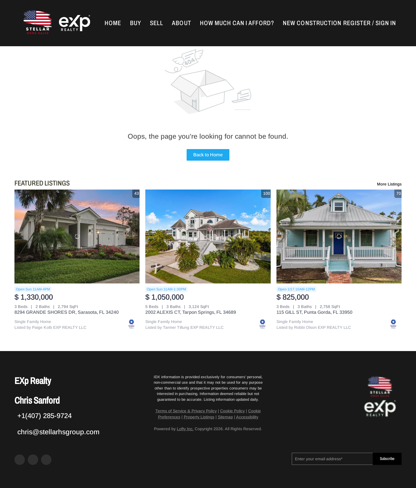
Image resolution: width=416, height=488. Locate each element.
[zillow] (33, 459)
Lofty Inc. (185, 428)
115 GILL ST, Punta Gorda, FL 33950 (314, 312)
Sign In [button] (386, 23)
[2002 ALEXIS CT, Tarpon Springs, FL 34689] (207, 236)
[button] (37, 23)
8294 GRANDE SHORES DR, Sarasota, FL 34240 (66, 312)
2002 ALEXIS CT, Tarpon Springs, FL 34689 (190, 312)
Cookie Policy (232, 411)
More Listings (389, 184)
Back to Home (208, 154)
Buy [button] (135, 23)
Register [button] (357, 23)
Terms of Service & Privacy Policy (186, 411)
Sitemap (225, 417)
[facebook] (19, 459)
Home (113, 23)
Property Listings (199, 417)
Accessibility (247, 417)
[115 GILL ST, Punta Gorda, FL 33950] (339, 236)
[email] (332, 459)
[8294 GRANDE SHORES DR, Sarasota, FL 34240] (77, 236)
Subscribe (387, 459)
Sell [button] (156, 23)
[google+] (46, 459)
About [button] (181, 23)
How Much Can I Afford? (237, 23)
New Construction (312, 23)
